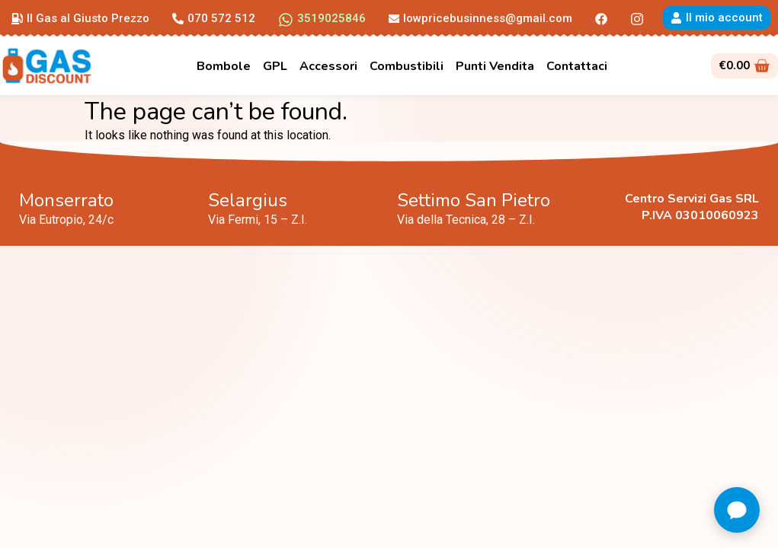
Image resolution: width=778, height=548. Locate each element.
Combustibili (406, 66)
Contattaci (576, 66)
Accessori (328, 66)
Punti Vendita (495, 66)
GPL (275, 66)
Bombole (224, 66)
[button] (80, 17)
